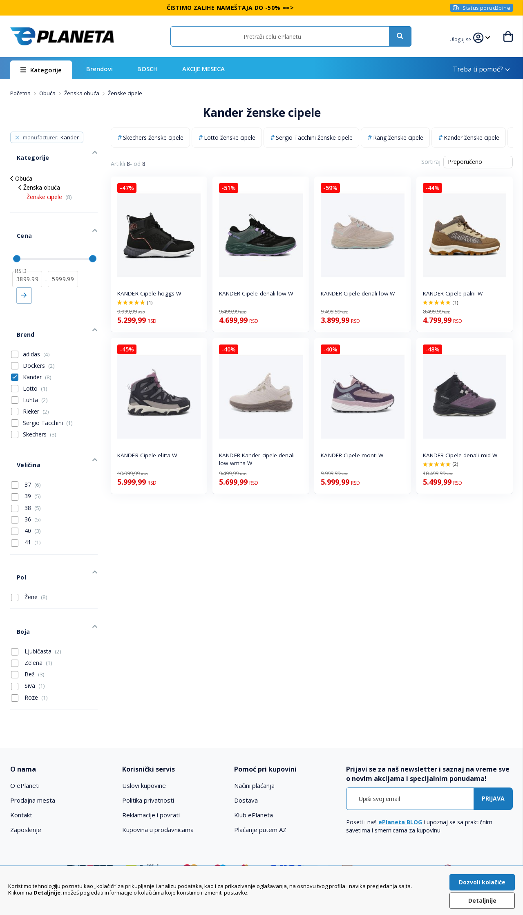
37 (26, 442)
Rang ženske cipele (398, 137)
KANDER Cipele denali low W (256, 293)
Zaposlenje (25, 768)
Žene (29, 545)
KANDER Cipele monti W (352, 455)
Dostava (246, 738)
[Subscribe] (493, 737)
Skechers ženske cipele (153, 137)
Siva (28, 624)
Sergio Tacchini (48, 390)
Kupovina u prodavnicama (158, 768)
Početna (21, 93)
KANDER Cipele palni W (453, 293)
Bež (28, 613)
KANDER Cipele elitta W (147, 455)
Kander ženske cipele (471, 137)
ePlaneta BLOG (400, 760)
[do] (63, 256)
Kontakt (21, 753)
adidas (36, 322)
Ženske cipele (49, 187)
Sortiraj (430, 162)
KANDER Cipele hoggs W (149, 293)
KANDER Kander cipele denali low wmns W (257, 459)
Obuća (48, 93)
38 (26, 465)
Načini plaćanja (254, 724)
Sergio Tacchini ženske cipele (314, 137)
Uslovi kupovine (144, 724)
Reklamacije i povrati (151, 753)
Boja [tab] (16, 573)
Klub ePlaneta (253, 753)
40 (26, 489)
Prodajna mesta (32, 738)
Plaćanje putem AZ (260, 768)
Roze (29, 636)
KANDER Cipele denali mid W (460, 455)
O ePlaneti (25, 724)
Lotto (35, 356)
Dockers (39, 333)
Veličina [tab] (21, 426)
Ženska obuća (82, 93)
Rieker (36, 379)
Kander (37, 345)
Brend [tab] (18, 305)
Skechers (39, 402)
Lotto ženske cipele (229, 137)
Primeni (24, 272)
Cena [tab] (17, 219)
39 (26, 454)
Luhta (35, 367)
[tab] (61, 707)
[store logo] (62, 36)
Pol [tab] (14, 528)
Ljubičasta (36, 590)
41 (26, 500)
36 (26, 477)
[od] (27, 256)
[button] (462, 38)
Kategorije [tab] (25, 151)
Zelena (31, 601)
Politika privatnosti (148, 738)
